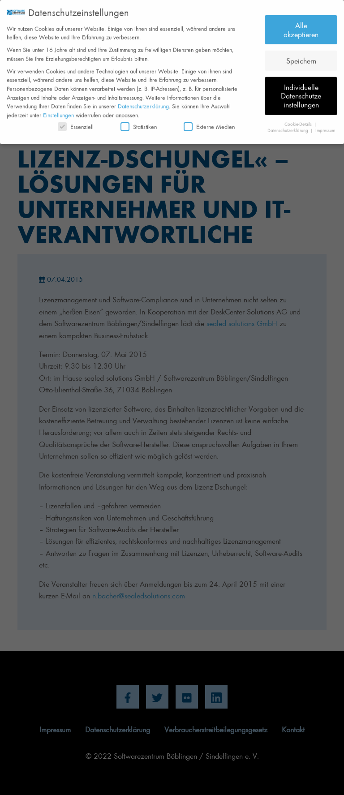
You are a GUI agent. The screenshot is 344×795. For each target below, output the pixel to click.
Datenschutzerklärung (143, 102)
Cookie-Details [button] (298, 119)
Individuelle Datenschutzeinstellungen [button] (301, 91)
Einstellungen (58, 111)
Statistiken (138, 122)
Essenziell (76, 122)
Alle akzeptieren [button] (301, 25)
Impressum (325, 126)
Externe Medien (209, 122)
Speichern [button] (301, 56)
